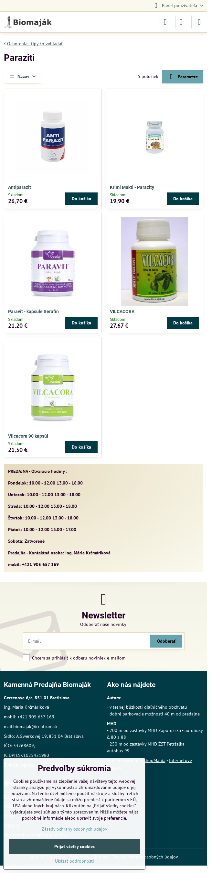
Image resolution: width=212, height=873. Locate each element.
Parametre (182, 76)
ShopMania (154, 760)
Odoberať (166, 641)
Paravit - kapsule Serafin (33, 311)
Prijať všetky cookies (74, 846)
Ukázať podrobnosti (74, 861)
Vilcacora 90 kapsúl (28, 436)
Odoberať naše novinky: (103, 624)
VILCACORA (122, 311)
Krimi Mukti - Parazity (132, 187)
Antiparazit (19, 187)
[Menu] (199, 22)
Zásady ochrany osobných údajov (74, 829)
